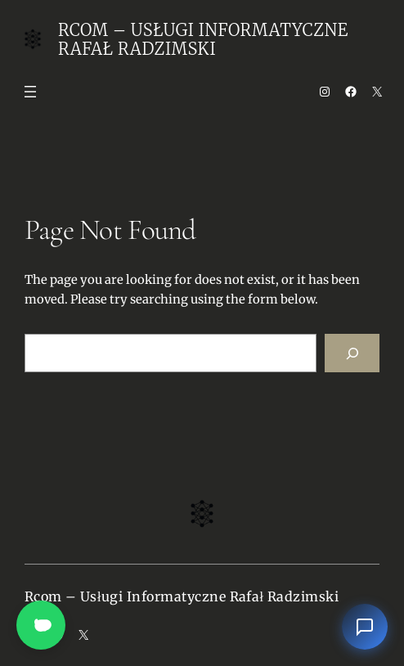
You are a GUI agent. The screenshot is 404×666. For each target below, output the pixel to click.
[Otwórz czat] (365, 627)
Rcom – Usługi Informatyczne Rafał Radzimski (203, 39)
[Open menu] (30, 91)
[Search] (352, 353)
